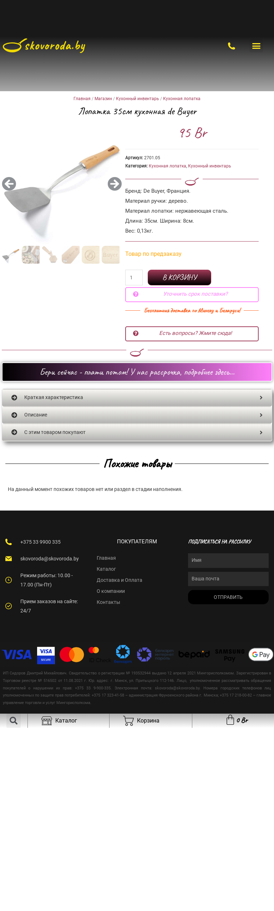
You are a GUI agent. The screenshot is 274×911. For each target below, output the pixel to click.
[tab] (137, 398)
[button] (256, 46)
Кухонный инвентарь (137, 98)
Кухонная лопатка (182, 98)
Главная (82, 98)
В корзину (179, 277)
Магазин (103, 98)
